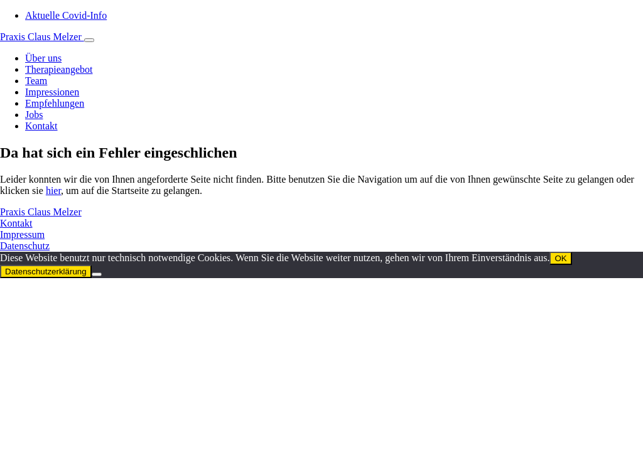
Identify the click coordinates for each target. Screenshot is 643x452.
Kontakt (16, 223)
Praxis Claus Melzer (42, 36)
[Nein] (97, 274)
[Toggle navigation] (89, 40)
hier (53, 190)
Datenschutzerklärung (46, 271)
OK (560, 258)
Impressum (22, 234)
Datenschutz (25, 245)
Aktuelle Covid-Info (66, 15)
